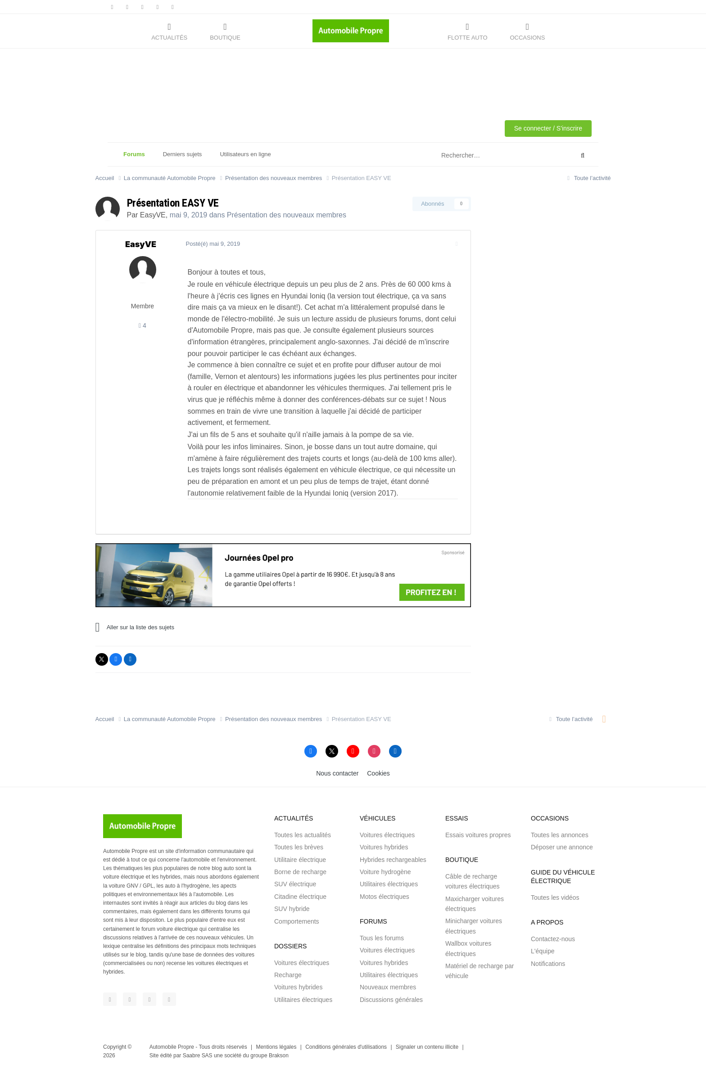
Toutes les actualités (302, 835)
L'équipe (543, 951)
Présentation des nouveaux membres (286, 215)
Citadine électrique (300, 896)
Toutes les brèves (298, 847)
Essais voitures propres (478, 835)
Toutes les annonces (559, 835)
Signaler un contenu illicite (427, 1047)
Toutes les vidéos (555, 897)
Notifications (548, 963)
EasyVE (153, 215)
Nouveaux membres (388, 987)
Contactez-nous (553, 939)
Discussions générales (391, 999)
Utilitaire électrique (300, 859)
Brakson (279, 1055)
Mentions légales (276, 1047)
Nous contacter (337, 773)
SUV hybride (292, 908)
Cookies (378, 773)
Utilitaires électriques (303, 999)
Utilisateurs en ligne (245, 154)
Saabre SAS (198, 1055)
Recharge (288, 975)
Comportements (296, 921)
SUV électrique (295, 884)
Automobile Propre (171, 1047)
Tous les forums (382, 938)
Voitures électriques (301, 962)
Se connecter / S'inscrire (548, 128)
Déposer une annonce (562, 847)
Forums (134, 158)
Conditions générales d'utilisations (346, 1047)
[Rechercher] (485, 156)
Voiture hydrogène (385, 871)
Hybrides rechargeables (393, 859)
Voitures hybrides (298, 987)
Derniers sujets (182, 154)
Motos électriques (384, 896)
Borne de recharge (300, 871)
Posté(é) (213, 243)
